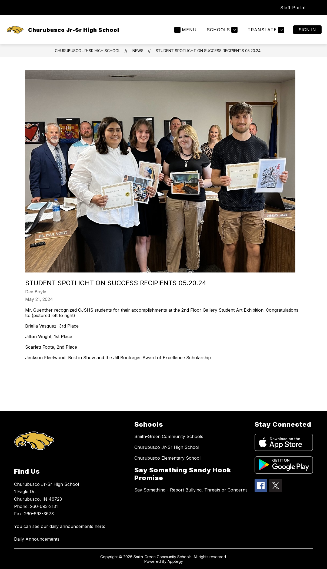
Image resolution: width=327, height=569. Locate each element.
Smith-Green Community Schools (168, 436)
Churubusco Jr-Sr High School (87, 50)
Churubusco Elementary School (167, 458)
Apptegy (175, 561)
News (138, 50)
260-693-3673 (39, 513)
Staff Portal (292, 7)
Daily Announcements (36, 539)
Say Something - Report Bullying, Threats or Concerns (191, 490)
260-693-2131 (44, 506)
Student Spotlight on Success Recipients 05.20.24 (208, 50)
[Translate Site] (265, 29)
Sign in (307, 29)
